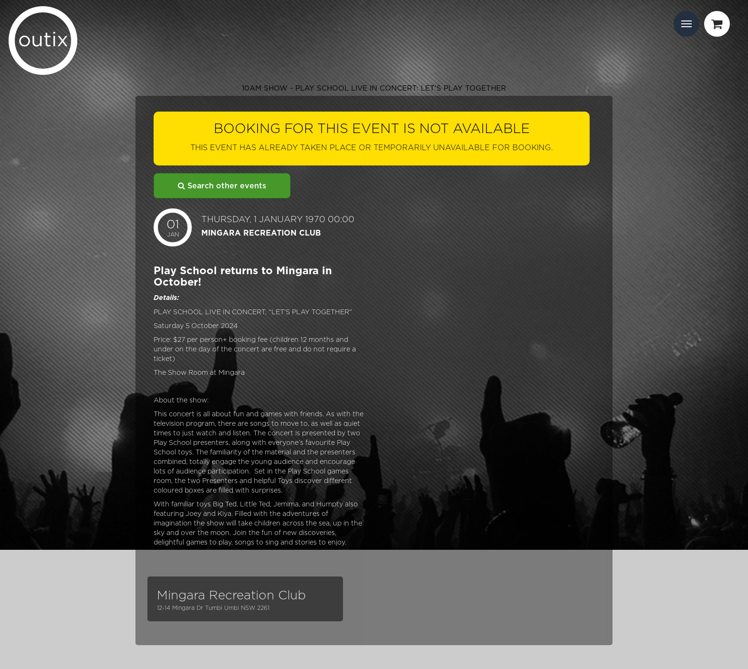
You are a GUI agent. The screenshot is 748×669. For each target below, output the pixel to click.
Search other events (222, 186)
